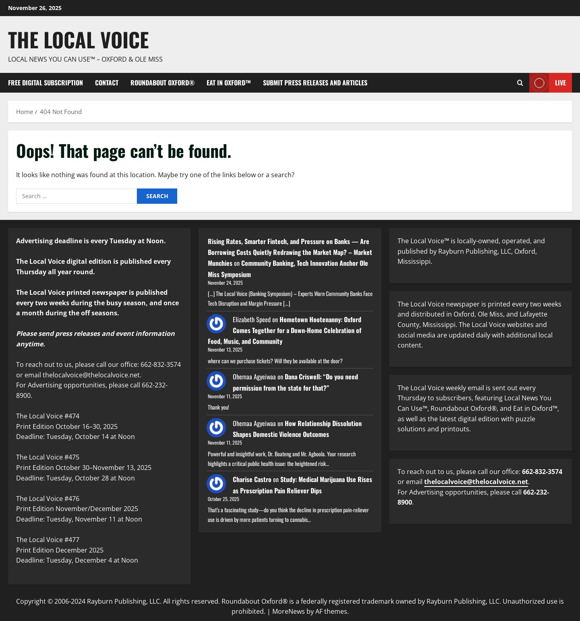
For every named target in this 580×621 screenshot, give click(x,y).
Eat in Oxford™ (229, 82)
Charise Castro (252, 479)
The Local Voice (78, 39)
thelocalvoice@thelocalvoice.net (476, 481)
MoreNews (288, 611)
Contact (106, 82)
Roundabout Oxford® (162, 82)
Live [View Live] (547, 83)
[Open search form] (520, 83)
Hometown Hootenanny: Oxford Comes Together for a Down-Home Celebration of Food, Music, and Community (284, 330)
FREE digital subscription (45, 82)
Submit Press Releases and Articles (315, 82)
